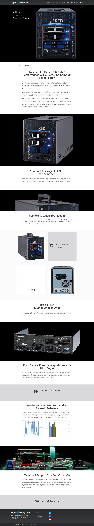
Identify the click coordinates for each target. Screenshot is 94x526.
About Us (37, 513)
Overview (19, 65)
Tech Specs (28, 65)
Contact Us (38, 512)
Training (63, 2)
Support (67, 2)
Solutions (48, 2)
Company (76, 2)
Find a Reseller (38, 517)
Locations (38, 515)
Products (58, 2)
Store (72, 2)
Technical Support (39, 516)
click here (43, 395)
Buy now (58, 249)
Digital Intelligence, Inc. (23, 524)
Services (53, 2)
